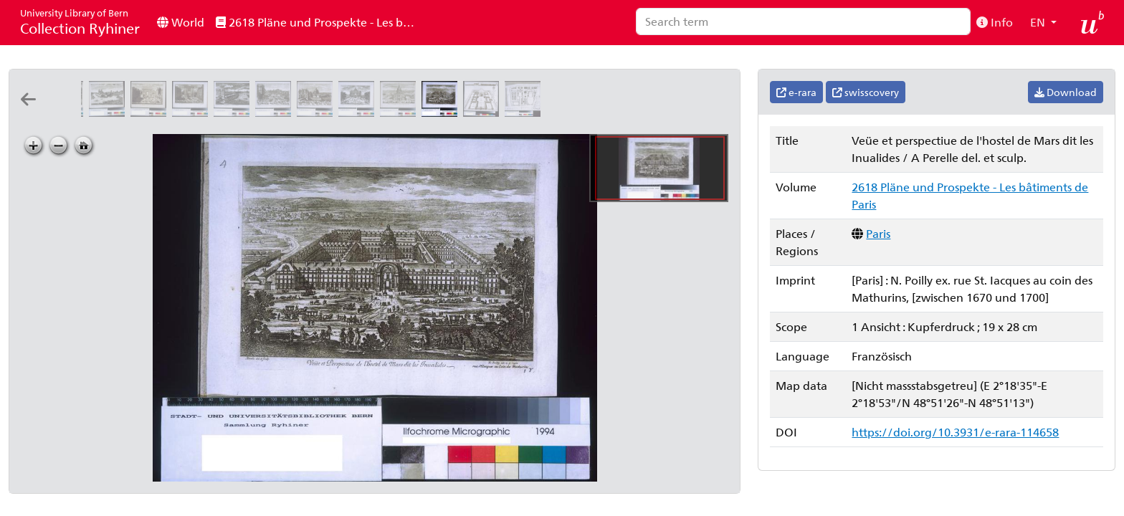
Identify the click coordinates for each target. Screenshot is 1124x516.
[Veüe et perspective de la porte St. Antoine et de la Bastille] (276, 112)
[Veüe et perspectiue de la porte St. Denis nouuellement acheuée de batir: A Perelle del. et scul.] (193, 112)
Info (994, 21)
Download (1065, 92)
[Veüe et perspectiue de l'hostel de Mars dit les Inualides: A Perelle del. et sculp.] (442, 112)
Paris (878, 233)
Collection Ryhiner (80, 21)
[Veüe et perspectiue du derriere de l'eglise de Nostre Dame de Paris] (109, 112)
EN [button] (1039, 21)
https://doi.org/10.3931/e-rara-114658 (955, 431)
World (180, 21)
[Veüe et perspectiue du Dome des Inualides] (401, 112)
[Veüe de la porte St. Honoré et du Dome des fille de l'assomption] (317, 112)
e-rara (796, 92)
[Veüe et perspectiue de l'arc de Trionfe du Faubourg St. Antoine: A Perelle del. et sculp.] (359, 112)
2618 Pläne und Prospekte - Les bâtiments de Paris (320, 21)
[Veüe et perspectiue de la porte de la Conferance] (234, 112)
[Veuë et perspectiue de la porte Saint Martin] (151, 112)
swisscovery (865, 92)
